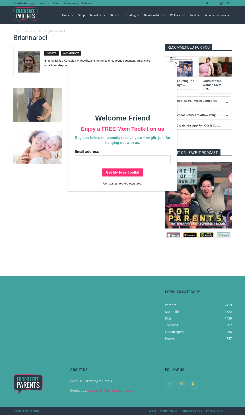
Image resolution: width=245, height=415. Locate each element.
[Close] (176, 63)
